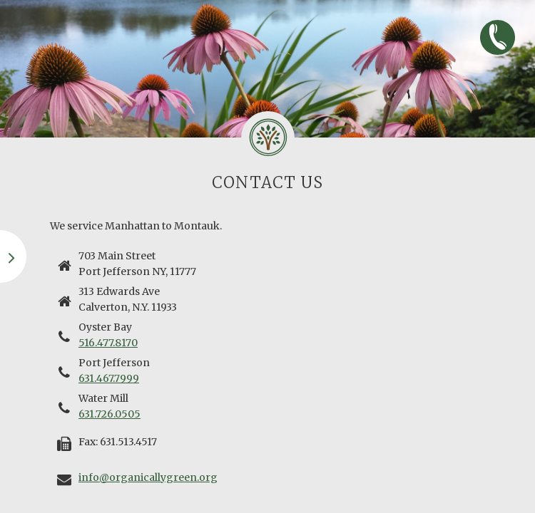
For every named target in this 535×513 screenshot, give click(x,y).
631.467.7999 (108, 378)
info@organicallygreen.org (148, 477)
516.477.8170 (108, 342)
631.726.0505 (109, 414)
